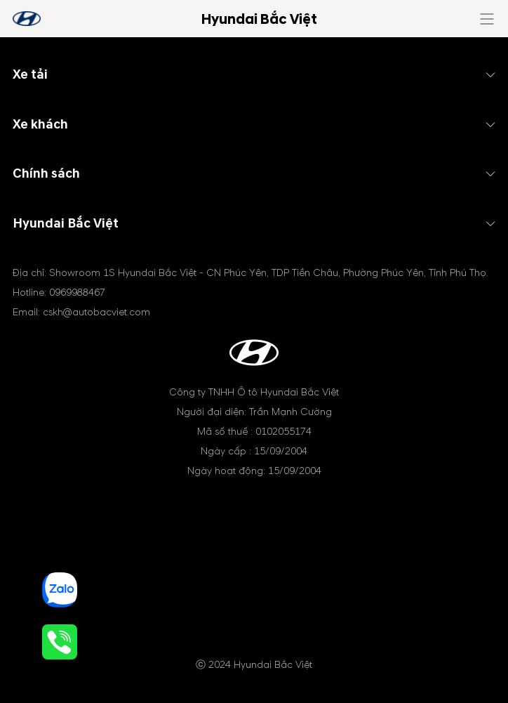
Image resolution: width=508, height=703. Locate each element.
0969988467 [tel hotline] (77, 292)
